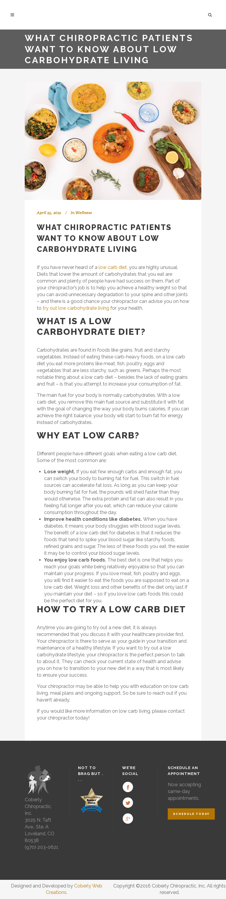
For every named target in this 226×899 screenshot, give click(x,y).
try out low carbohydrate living (76, 308)
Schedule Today (191, 813)
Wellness (83, 212)
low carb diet (113, 267)
